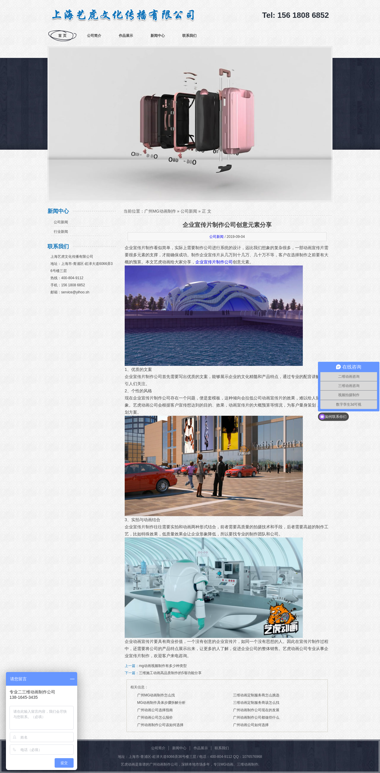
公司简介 (94, 36)
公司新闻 (61, 222)
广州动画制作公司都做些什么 (256, 717)
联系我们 (189, 36)
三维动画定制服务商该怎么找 (256, 703)
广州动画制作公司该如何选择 (160, 725)
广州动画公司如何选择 (251, 725)
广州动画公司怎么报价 (155, 717)
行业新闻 (61, 232)
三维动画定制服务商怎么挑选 (256, 695)
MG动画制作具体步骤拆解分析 (161, 703)
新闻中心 (158, 36)
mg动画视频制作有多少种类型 (163, 666)
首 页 (62, 36)
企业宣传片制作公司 (214, 262)
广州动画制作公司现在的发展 (256, 710)
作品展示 (126, 36)
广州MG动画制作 (160, 211)
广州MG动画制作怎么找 (156, 695)
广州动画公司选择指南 (155, 710)
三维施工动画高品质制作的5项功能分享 (170, 673)
